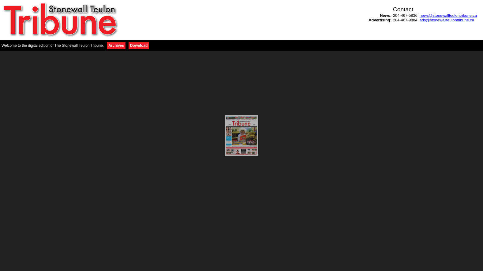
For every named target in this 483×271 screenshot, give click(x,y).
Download (139, 45)
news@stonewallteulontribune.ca (448, 15)
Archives (116, 45)
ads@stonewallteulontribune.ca (447, 20)
